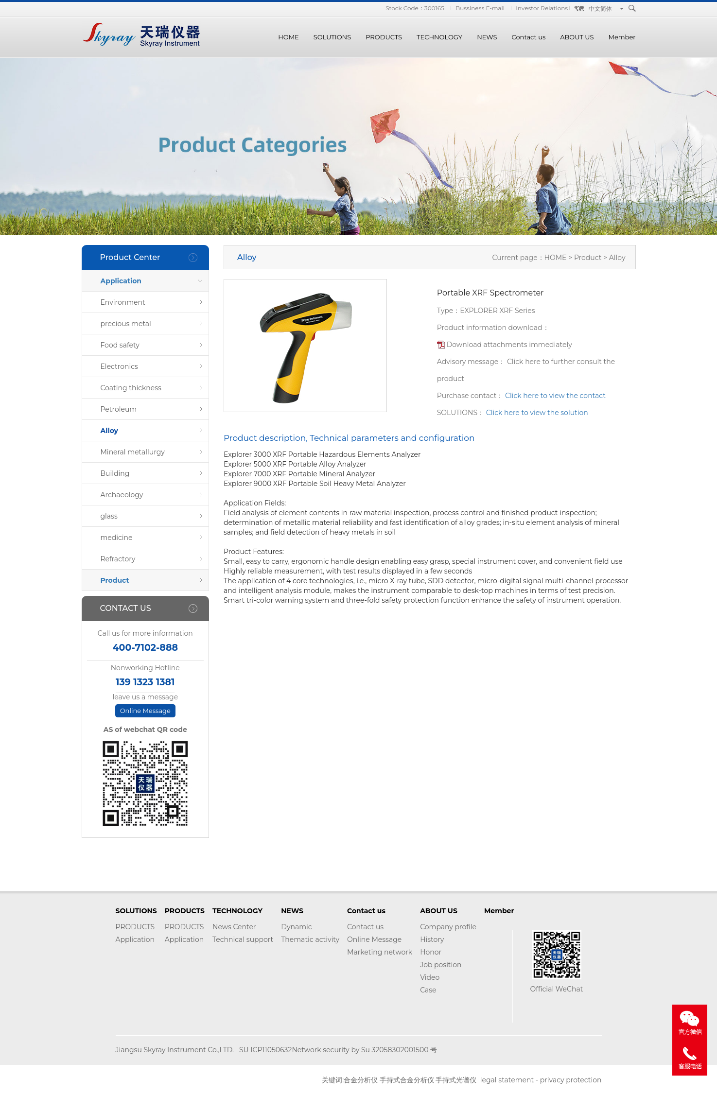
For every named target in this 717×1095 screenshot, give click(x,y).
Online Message (145, 710)
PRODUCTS (384, 37)
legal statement (507, 1080)
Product (115, 580)
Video (429, 977)
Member (622, 37)
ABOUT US (577, 37)
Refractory (118, 559)
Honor (430, 952)
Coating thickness (131, 387)
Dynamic (296, 926)
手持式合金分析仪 (407, 1080)
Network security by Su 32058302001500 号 (364, 1049)
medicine (117, 537)
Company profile (448, 926)
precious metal (126, 323)
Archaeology (122, 494)
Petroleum (119, 409)
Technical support (242, 939)
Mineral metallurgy (133, 452)
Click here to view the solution (537, 412)
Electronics (119, 366)
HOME (288, 37)
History (432, 939)
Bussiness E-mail (480, 8)
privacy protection (571, 1080)
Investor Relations (542, 8)
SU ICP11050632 (265, 1049)
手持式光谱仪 (456, 1080)
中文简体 (600, 8)
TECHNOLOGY (439, 37)
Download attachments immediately (509, 344)
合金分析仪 (361, 1080)
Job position (440, 964)
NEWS (487, 37)
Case (428, 990)
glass (109, 516)
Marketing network (379, 952)
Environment (123, 302)
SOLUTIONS (332, 37)
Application (121, 281)
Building (115, 473)
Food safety (120, 345)
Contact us (529, 37)
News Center (234, 926)
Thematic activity (310, 939)
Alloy (109, 430)
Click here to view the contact (555, 395)
